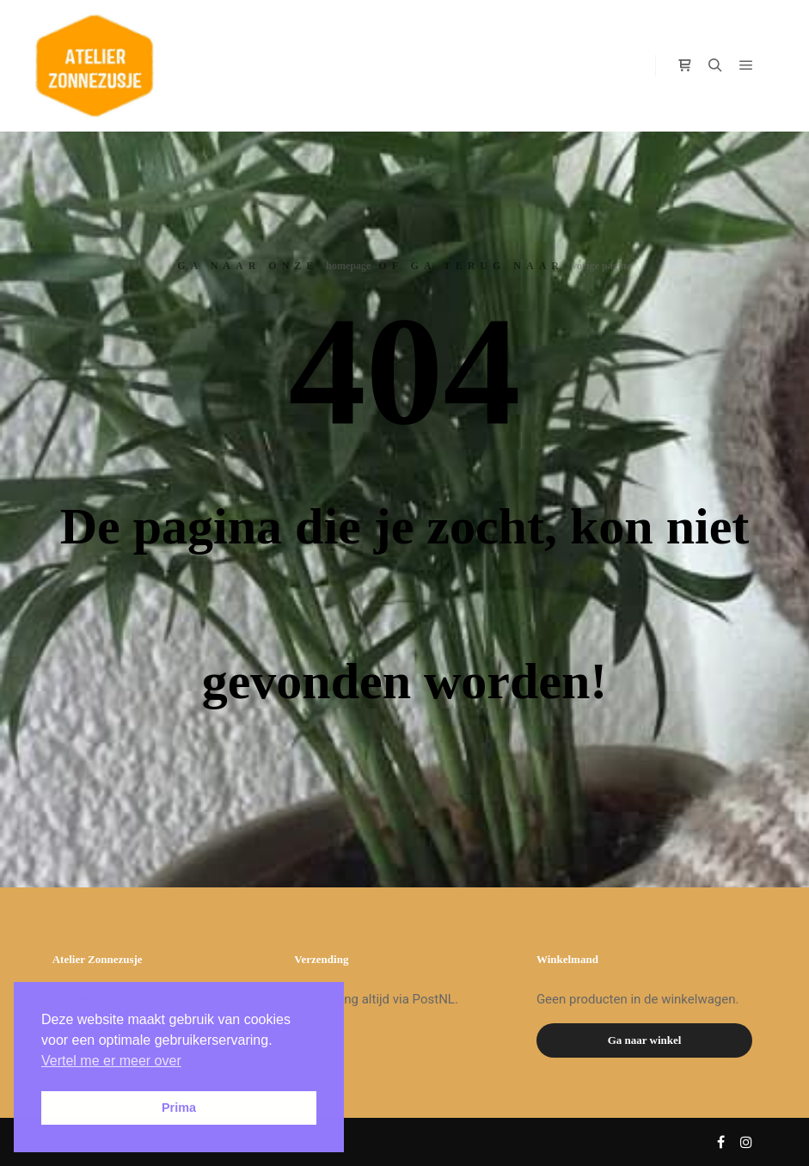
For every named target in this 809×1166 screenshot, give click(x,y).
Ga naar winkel (645, 1040)
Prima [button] (179, 1107)
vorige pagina (602, 266)
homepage (348, 266)
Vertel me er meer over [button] (111, 1060)
